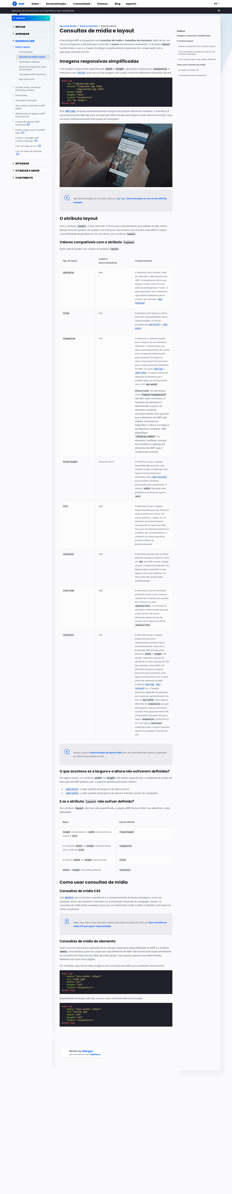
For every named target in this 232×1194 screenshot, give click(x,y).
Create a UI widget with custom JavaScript (30, 142)
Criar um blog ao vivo (28, 148)
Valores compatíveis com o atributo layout (197, 46)
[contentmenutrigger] (197, 31)
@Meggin (87, 1043)
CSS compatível (26, 52)
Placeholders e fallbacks (30, 61)
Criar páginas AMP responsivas (27, 75)
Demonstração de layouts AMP (105, 748)
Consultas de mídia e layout (32, 56)
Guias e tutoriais (89, 26)
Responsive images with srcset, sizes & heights (30, 68)
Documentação (57, 3)
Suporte (132, 3)
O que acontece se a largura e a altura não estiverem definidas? (197, 52)
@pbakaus (96, 1046)
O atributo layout (185, 41)
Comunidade (82, 3)
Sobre (36, 3)
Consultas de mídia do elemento (192, 75)
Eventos (103, 3)
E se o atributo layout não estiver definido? (197, 59)
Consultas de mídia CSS (188, 70)
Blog (117, 3)
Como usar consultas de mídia (191, 64)
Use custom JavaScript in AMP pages (29, 110)
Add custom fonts (27, 82)
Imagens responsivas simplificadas (194, 35)
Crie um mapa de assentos (30, 153)
